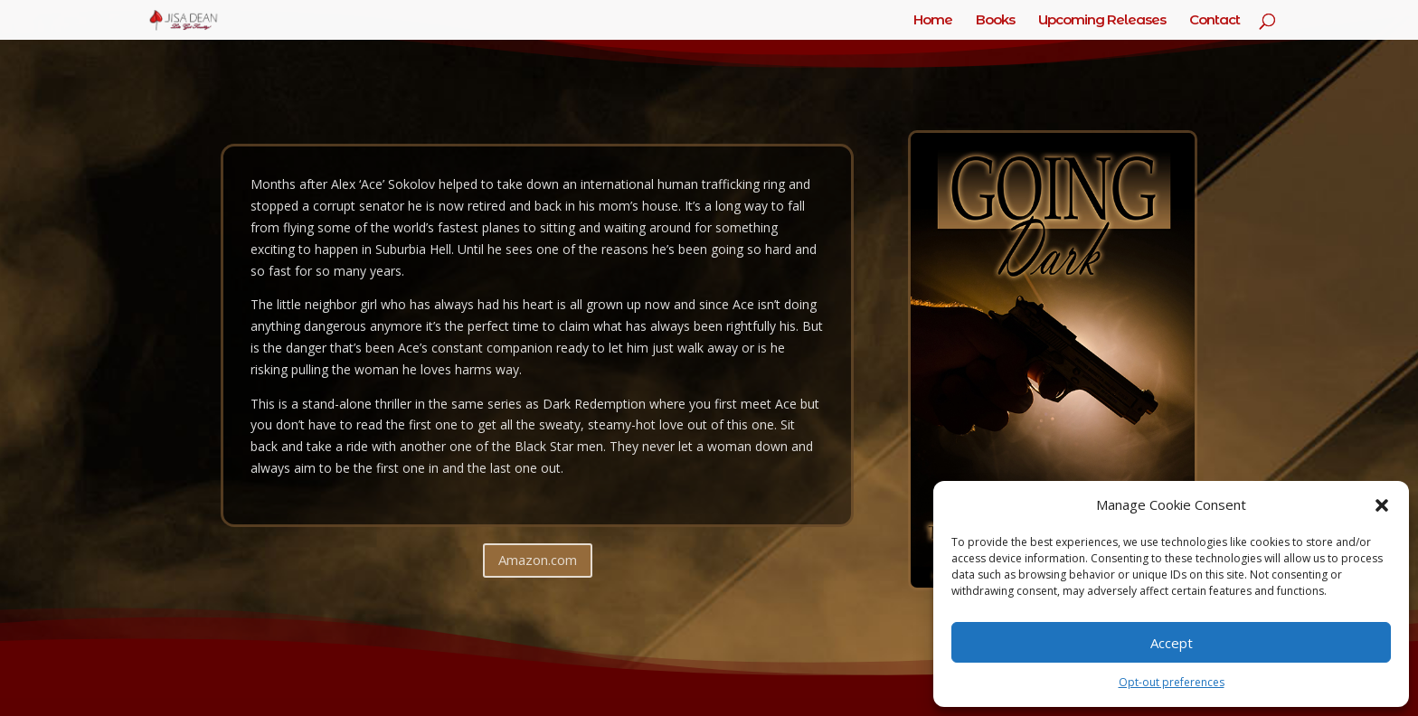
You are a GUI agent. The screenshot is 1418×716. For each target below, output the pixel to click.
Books (995, 21)
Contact (1214, 21)
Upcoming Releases (1102, 21)
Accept (1171, 643)
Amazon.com (537, 560)
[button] (1382, 505)
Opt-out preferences (1171, 682)
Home (932, 21)
